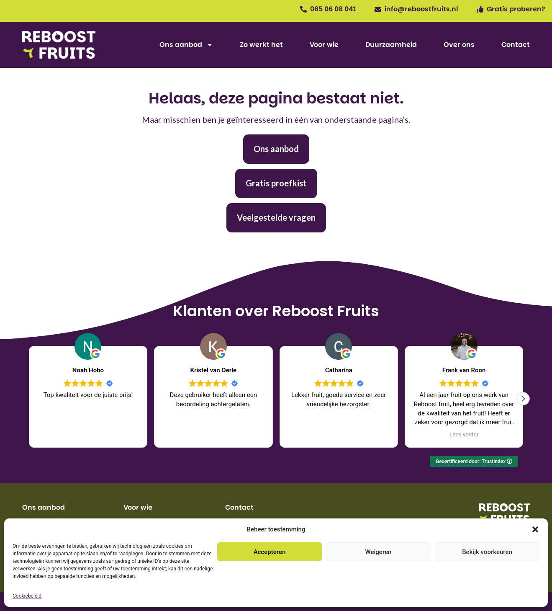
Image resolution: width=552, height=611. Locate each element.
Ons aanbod (186, 44)
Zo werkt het (261, 44)
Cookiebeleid (27, 596)
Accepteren (270, 552)
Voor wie (324, 44)
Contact (515, 44)
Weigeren (378, 552)
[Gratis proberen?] (480, 9)
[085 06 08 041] (303, 9)
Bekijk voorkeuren (487, 552)
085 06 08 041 (333, 9)
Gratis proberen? (516, 9)
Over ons (459, 44)
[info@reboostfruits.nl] (378, 9)
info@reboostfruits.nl (421, 9)
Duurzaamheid (391, 44)
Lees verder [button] (463, 434)
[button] (535, 529)
